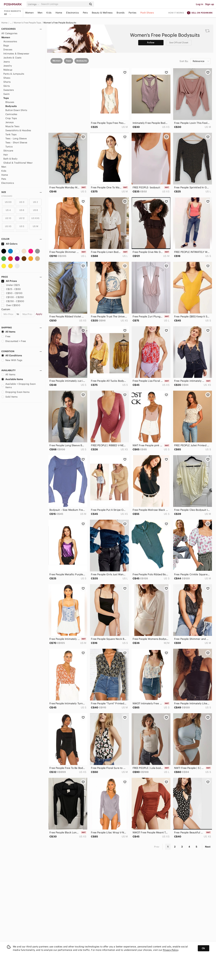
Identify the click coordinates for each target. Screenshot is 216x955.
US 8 (35, 210)
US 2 (35, 202)
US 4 (8, 210)
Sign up (209, 4)
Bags (6, 45)
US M (35, 226)
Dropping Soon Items (15, 392)
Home (59, 12)
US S (21, 226)
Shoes (6, 77)
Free (5, 336)
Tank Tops (11, 134)
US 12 (22, 218)
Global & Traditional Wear (18, 162)
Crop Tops (11, 118)
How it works (176, 12)
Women (29, 12)
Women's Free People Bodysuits (59, 22)
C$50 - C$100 (11, 293)
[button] (34, 4)
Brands (121, 12)
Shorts (7, 81)
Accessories (10, 41)
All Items (8, 331)
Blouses (9, 102)
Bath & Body (10, 158)
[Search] (64, 4)
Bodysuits (11, 106)
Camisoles (11, 114)
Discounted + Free (13, 341)
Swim (6, 94)
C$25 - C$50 (11, 289)
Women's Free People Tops (27, 22)
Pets (85, 12)
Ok (203, 948)
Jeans (6, 61)
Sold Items (9, 396)
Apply (39, 314)
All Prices (9, 281)
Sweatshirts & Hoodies (18, 130)
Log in (199, 4)
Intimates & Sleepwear (16, 53)
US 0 (21, 202)
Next (207, 846)
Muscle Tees (12, 126)
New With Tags (11, 360)
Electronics (72, 12)
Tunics (9, 146)
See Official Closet (178, 42)
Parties (132, 12)
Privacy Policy (170, 949)
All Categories (9, 33)
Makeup (7, 69)
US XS (8, 226)
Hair (5, 154)
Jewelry (7, 65)
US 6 (21, 210)
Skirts (6, 85)
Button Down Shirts (16, 110)
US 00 (8, 202)
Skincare (8, 150)
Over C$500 (10, 305)
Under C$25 (10, 285)
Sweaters (8, 89)
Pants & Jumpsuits (13, 73)
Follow (150, 42)
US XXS (35, 218)
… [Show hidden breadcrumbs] (10, 22)
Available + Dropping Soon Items (18, 385)
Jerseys (9, 122)
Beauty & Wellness (102, 12)
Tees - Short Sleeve (16, 142)
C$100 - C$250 (12, 297)
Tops (6, 98)
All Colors (9, 243)
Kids (48, 12)
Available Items (12, 379)
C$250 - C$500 (12, 301)
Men (40, 12)
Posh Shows (147, 12)
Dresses (7, 49)
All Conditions (11, 355)
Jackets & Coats (12, 57)
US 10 (8, 218)
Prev (156, 846)
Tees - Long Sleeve (16, 138)
